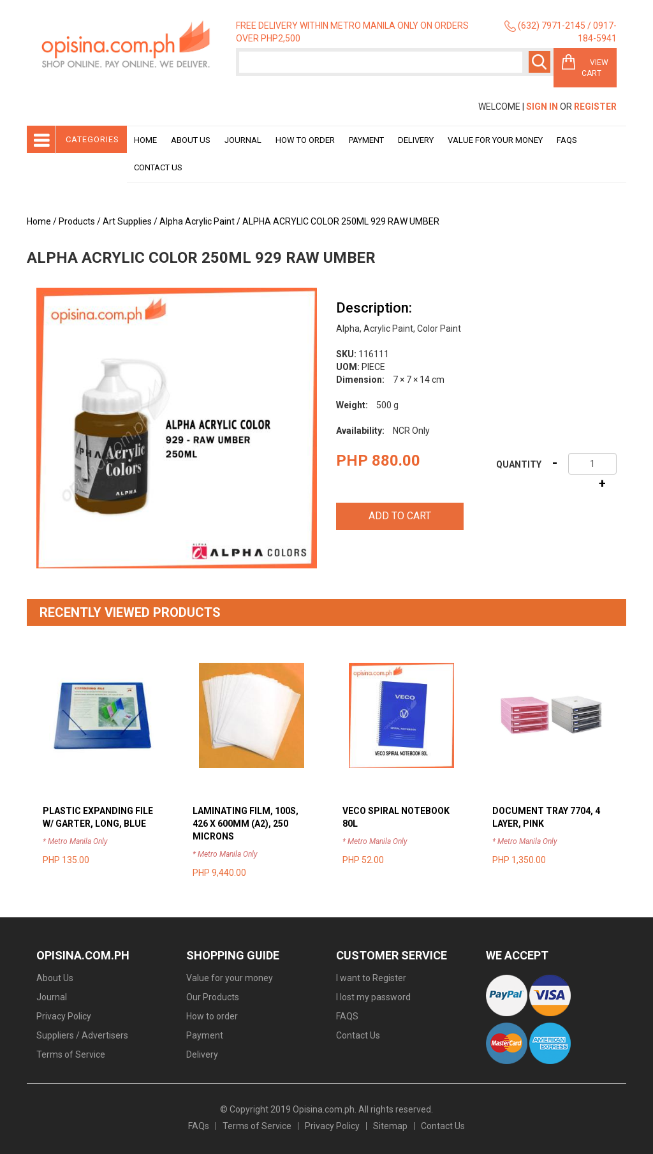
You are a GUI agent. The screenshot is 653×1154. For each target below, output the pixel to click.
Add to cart (400, 516)
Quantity (518, 464)
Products (77, 221)
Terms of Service (70, 1054)
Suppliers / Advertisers (82, 1035)
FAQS (347, 1016)
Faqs (567, 140)
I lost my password (373, 997)
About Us (190, 140)
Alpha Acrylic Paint (197, 221)
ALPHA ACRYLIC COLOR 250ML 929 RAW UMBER (340, 221)
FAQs (198, 1126)
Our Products (212, 997)
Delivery (416, 140)
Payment (366, 140)
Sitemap (390, 1126)
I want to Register (371, 978)
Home (145, 140)
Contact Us (158, 167)
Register (595, 106)
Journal (242, 140)
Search (539, 62)
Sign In (542, 106)
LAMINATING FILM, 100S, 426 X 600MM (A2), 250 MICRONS (245, 823)
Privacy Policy (63, 1016)
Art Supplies (127, 221)
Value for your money (495, 140)
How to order (305, 140)
